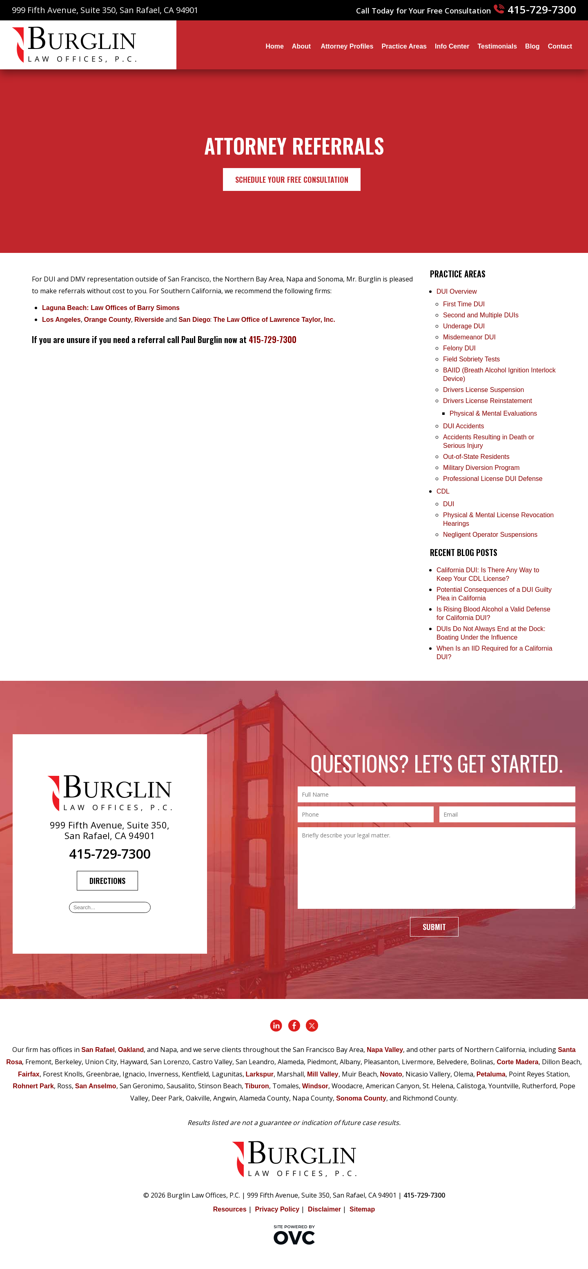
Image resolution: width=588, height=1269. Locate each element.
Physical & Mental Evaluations (493, 413)
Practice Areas (404, 46)
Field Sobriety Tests (471, 359)
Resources (230, 1209)
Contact (560, 46)
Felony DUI (459, 348)
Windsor (315, 1086)
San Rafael (98, 1049)
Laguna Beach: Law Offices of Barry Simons (111, 307)
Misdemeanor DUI (469, 337)
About (302, 46)
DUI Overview (457, 291)
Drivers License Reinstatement (487, 400)
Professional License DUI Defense (493, 478)
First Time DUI (464, 304)
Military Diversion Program (481, 467)
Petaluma (491, 1074)
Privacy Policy (277, 1209)
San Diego (194, 319)
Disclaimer (324, 1209)
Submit (434, 926)
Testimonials (497, 46)
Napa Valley (385, 1049)
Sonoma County (361, 1098)
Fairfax (28, 1074)
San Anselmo (95, 1086)
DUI (448, 504)
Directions (107, 880)
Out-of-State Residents (476, 456)
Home (274, 46)
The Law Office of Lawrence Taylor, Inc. (274, 319)
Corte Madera (517, 1062)
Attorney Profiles (347, 46)
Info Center (452, 46)
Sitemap (362, 1209)
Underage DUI (464, 326)
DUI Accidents (463, 426)
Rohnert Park (33, 1086)
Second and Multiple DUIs (481, 315)
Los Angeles (61, 319)
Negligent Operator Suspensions (490, 534)
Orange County (107, 319)
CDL (443, 491)
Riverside (149, 319)
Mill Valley (322, 1074)
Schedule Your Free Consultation (291, 179)
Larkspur (260, 1074)
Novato (391, 1074)
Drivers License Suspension (484, 389)
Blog (532, 46)
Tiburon (257, 1086)
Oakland (131, 1049)
